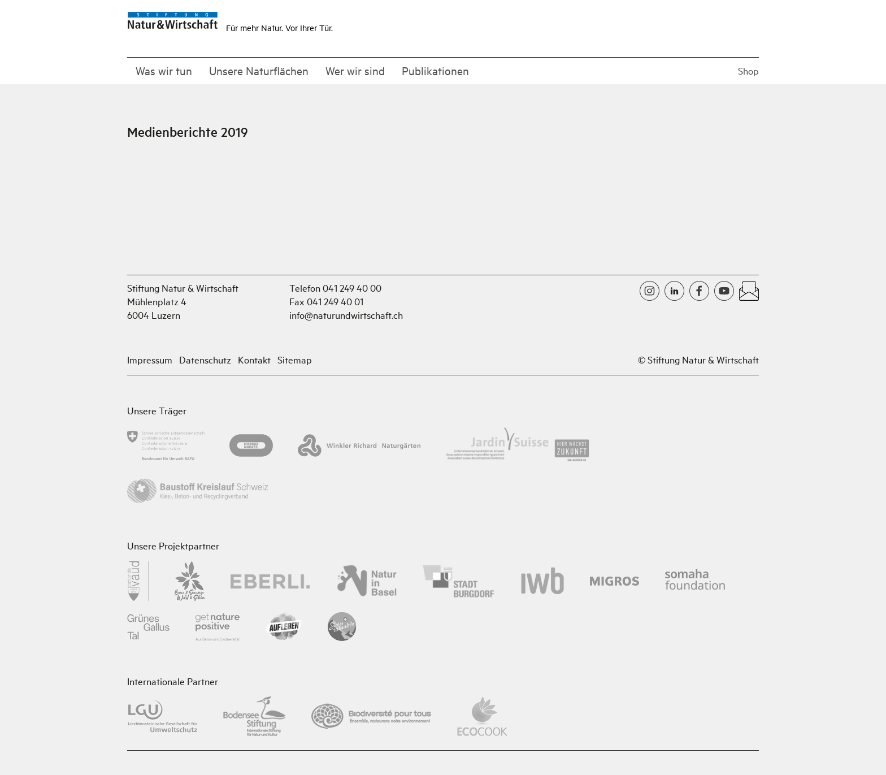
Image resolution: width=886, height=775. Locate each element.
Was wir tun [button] (164, 70)
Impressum (149, 359)
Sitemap (294, 359)
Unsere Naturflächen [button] (259, 70)
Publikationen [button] (435, 70)
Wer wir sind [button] (355, 70)
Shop (748, 70)
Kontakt (254, 359)
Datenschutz (205, 359)
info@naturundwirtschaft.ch (346, 314)
